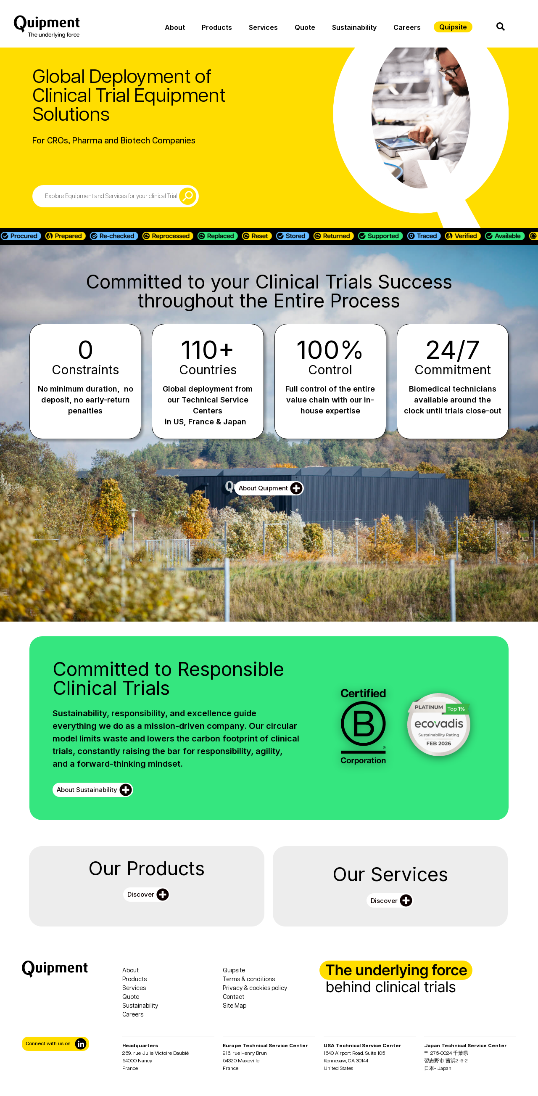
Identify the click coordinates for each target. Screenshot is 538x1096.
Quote (305, 27)
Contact (233, 997)
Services (263, 27)
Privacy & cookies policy (255, 988)
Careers (407, 27)
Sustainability (354, 27)
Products (217, 27)
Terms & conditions (249, 979)
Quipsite (234, 971)
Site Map (234, 1006)
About (175, 27)
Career (131, 1015)
